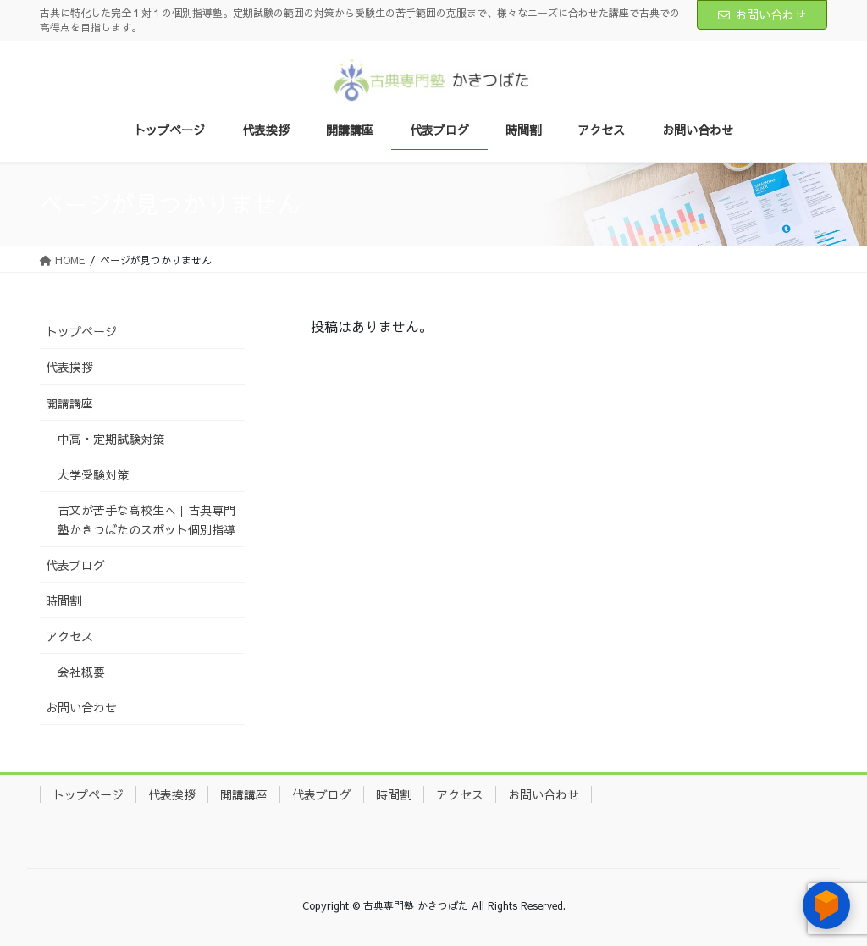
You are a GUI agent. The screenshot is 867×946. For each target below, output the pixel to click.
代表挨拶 (69, 366)
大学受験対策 (93, 474)
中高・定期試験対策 (111, 438)
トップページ (81, 331)
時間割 (63, 600)
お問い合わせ (762, 14)
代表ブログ (75, 564)
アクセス (69, 636)
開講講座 (69, 403)
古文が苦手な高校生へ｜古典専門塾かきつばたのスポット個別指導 (146, 519)
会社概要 (81, 671)
